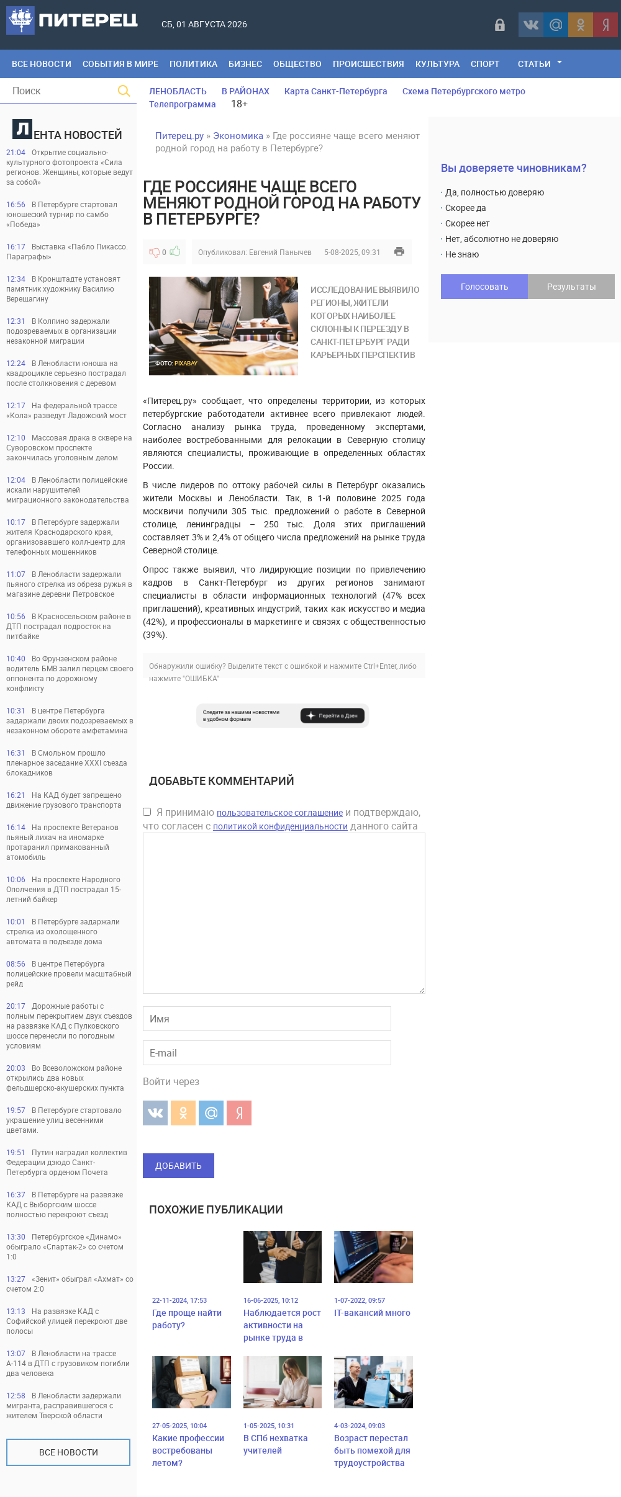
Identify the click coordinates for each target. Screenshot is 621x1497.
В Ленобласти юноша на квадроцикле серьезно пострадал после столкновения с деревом (66, 373)
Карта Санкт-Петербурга (336, 91)
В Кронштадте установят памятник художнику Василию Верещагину (63, 288)
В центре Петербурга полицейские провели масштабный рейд (69, 973)
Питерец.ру (179, 135)
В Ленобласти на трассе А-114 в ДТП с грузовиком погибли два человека (68, 1363)
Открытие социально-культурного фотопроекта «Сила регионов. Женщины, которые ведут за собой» (69, 167)
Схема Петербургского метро (463, 91)
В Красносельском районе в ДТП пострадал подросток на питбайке (68, 626)
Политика (193, 63)
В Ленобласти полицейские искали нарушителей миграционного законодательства (67, 489)
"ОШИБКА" (201, 678)
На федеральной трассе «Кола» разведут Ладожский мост (66, 410)
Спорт (485, 63)
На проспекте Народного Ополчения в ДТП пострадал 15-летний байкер (63, 889)
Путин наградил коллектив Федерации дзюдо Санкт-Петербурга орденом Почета (66, 1162)
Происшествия (368, 63)
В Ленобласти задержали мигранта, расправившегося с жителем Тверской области (63, 1405)
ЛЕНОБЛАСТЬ (178, 91)
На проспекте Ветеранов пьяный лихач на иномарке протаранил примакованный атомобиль (62, 842)
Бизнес (245, 63)
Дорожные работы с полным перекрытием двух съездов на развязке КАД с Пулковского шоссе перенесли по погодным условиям (69, 1025)
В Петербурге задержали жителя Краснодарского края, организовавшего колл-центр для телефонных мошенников (65, 536)
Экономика (238, 135)
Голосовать (485, 286)
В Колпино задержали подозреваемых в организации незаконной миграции (61, 331)
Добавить (178, 1165)
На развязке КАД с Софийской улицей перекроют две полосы (66, 1321)
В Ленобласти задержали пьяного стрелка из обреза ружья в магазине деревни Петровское (69, 584)
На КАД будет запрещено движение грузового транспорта (64, 800)
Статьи (534, 63)
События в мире (120, 63)
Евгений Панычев (280, 252)
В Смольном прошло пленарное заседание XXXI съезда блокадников (66, 762)
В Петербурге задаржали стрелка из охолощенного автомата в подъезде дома (63, 931)
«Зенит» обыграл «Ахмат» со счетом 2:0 (70, 1284)
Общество (297, 63)
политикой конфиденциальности (280, 826)
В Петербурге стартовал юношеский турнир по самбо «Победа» (61, 214)
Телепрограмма (182, 104)
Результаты (571, 286)
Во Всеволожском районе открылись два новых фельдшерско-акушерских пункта (65, 1078)
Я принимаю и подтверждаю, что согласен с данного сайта (281, 819)
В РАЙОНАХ (246, 91)
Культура (437, 63)
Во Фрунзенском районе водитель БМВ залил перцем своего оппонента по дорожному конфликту (70, 673)
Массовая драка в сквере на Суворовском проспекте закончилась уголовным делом (69, 447)
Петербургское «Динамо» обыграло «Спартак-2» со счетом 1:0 (65, 1246)
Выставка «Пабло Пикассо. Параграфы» (67, 251)
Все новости (68, 1452)
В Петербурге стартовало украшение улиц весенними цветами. (64, 1120)
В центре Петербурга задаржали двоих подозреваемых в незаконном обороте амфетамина (70, 720)
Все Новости (41, 63)
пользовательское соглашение (280, 812)
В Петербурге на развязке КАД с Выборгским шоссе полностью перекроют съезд (64, 1204)
